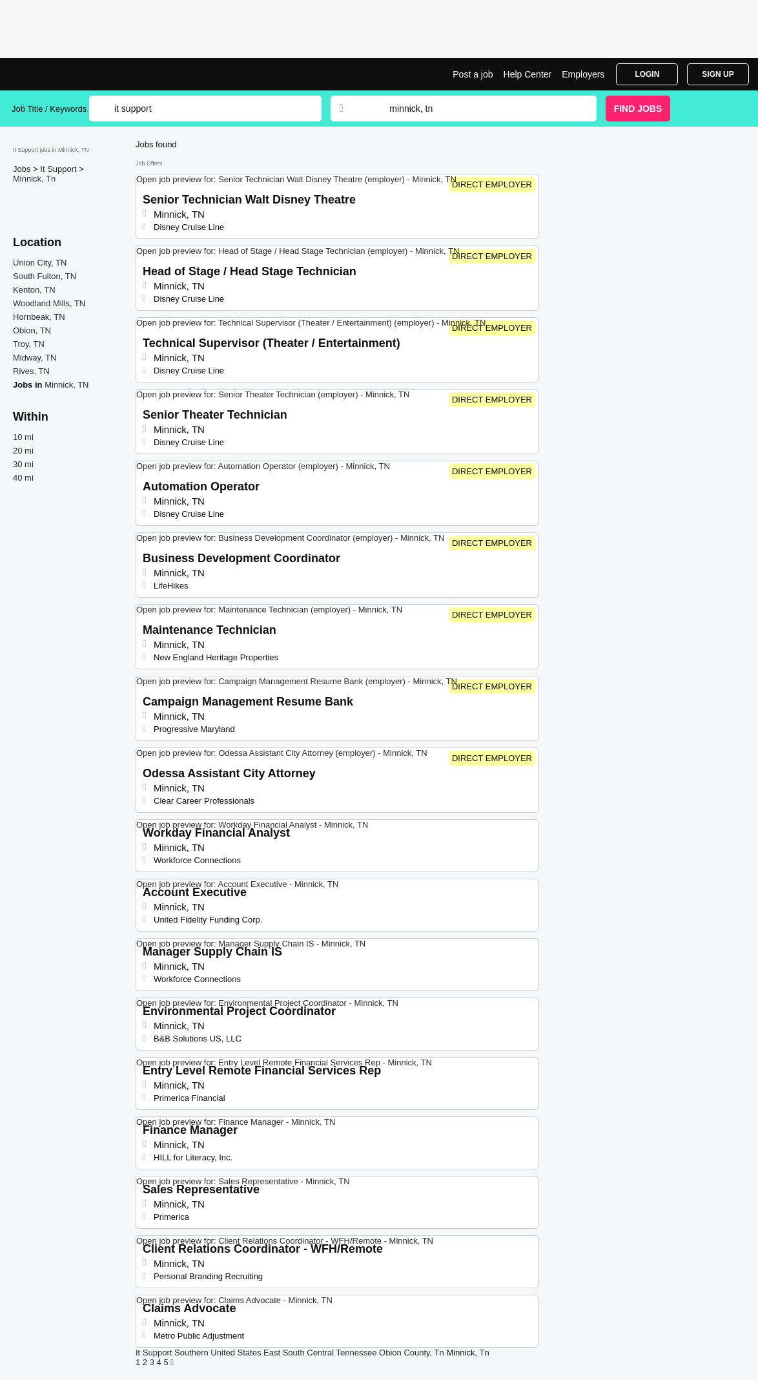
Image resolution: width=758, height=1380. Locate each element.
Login (647, 74)
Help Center (528, 74)
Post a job (473, 74)
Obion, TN (32, 330)
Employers (583, 74)
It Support (59, 169)
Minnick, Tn (34, 178)
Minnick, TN (66, 385)
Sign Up (717, 74)
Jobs (23, 169)
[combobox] (480, 108)
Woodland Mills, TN (49, 303)
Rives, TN (31, 371)
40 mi (23, 478)
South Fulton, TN (44, 276)
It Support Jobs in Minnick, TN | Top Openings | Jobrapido (60, 74)
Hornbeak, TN (39, 317)
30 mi (23, 464)
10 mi (23, 437)
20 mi (23, 450)
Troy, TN (29, 344)
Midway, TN (34, 357)
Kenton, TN (34, 290)
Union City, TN (40, 262)
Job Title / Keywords (49, 109)
